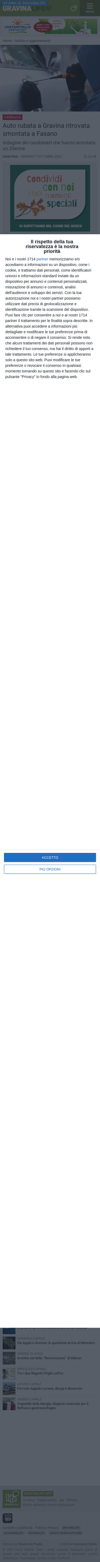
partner (42, 259)
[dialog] (50, 781)
